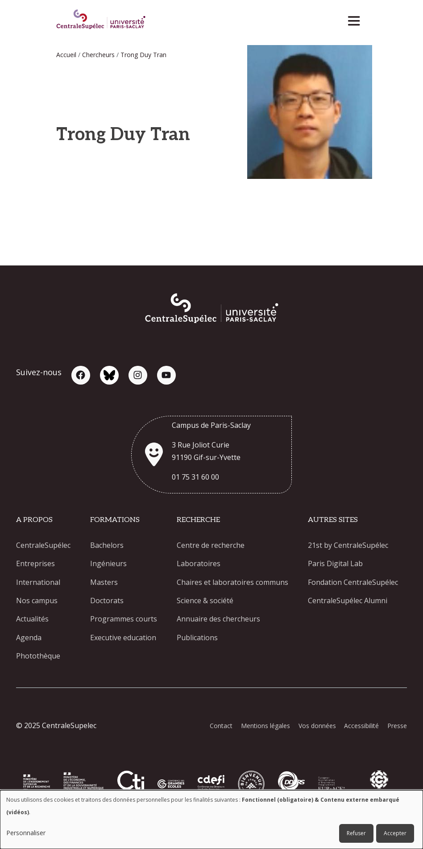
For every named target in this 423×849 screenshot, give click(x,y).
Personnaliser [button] (26, 832)
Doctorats (107, 601)
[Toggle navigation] (357, 18)
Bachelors (107, 545)
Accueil (66, 54)
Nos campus (37, 601)
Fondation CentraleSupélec (353, 583)
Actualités (32, 620)
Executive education (123, 639)
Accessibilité (361, 727)
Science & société (205, 601)
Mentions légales (263, 727)
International (38, 583)
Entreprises (35, 564)
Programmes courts (123, 620)
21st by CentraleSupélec (348, 545)
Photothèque (38, 658)
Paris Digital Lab (335, 564)
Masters (104, 583)
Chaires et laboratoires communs (232, 583)
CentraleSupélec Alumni (347, 601)
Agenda (28, 639)
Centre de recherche (211, 545)
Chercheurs (98, 54)
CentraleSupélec (43, 545)
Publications (197, 639)
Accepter (395, 833)
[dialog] (211, 819)
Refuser (356, 833)
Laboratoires (198, 564)
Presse (397, 727)
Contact (218, 727)
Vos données (316, 727)
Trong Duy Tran (143, 54)
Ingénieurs (108, 564)
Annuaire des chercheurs (218, 620)
